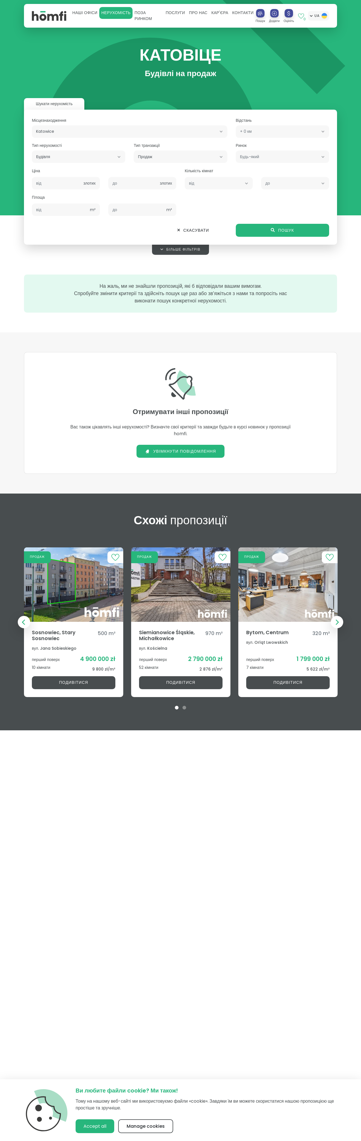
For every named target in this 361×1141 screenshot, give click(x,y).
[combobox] (129, 131)
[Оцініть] (289, 13)
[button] (84, 13)
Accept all (94, 1126)
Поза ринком (143, 15)
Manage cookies (146, 1126)
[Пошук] (260, 13)
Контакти (243, 13)
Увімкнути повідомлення (180, 451)
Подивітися (73, 682)
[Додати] (274, 13)
